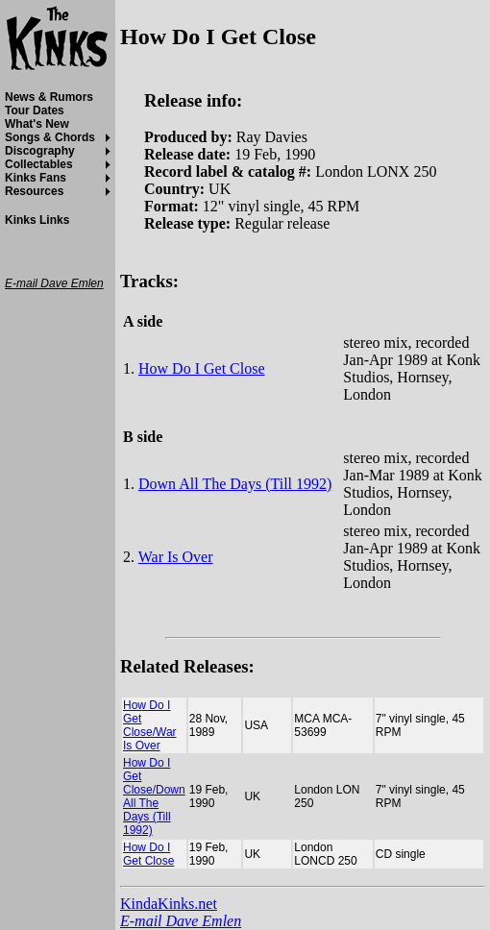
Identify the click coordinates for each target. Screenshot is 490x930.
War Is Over (175, 557)
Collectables (39, 164)
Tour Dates (34, 110)
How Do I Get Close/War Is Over (150, 725)
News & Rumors (49, 97)
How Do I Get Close (201, 368)
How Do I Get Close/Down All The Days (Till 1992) (154, 796)
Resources (34, 191)
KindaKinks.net (168, 903)
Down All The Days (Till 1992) (234, 484)
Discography (40, 151)
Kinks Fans (35, 177)
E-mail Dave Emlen (180, 921)
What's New (37, 124)
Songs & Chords (50, 137)
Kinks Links (37, 220)
